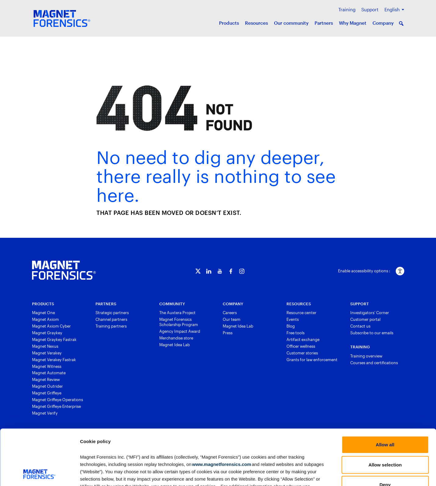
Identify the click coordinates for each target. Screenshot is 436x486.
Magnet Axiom (45, 319)
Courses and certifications (374, 362)
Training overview (366, 356)
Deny (385, 432)
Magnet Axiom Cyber (51, 326)
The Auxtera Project (177, 312)
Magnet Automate (49, 372)
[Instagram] (241, 271)
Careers (230, 312)
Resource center (301, 312)
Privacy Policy (229, 448)
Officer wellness (300, 346)
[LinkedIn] (208, 271)
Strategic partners (112, 312)
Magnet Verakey (47, 352)
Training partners (111, 326)
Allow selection (385, 412)
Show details (319, 474)
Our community (291, 23)
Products (229, 23)
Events (292, 319)
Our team (231, 319)
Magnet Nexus (45, 346)
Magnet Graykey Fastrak (54, 339)
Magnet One (43, 312)
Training (346, 9)
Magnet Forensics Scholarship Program (178, 322)
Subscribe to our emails (371, 332)
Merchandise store (176, 337)
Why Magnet (352, 23)
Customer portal (365, 319)
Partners (324, 23)
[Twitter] (197, 271)
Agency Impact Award (179, 331)
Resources (256, 23)
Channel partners (111, 319)
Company (383, 23)
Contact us (360, 326)
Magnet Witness (46, 366)
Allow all (385, 392)
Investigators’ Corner (369, 312)
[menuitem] (394, 10)
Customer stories (302, 352)
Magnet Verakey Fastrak (54, 359)
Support (369, 9)
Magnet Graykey (47, 332)
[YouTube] (219, 271)
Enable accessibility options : (364, 270)
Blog (290, 326)
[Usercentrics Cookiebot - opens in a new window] (39, 474)
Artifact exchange (302, 339)
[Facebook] (230, 271)
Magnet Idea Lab (174, 344)
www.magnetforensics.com (221, 412)
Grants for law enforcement (311, 359)
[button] (401, 23)
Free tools (295, 332)
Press (227, 332)
